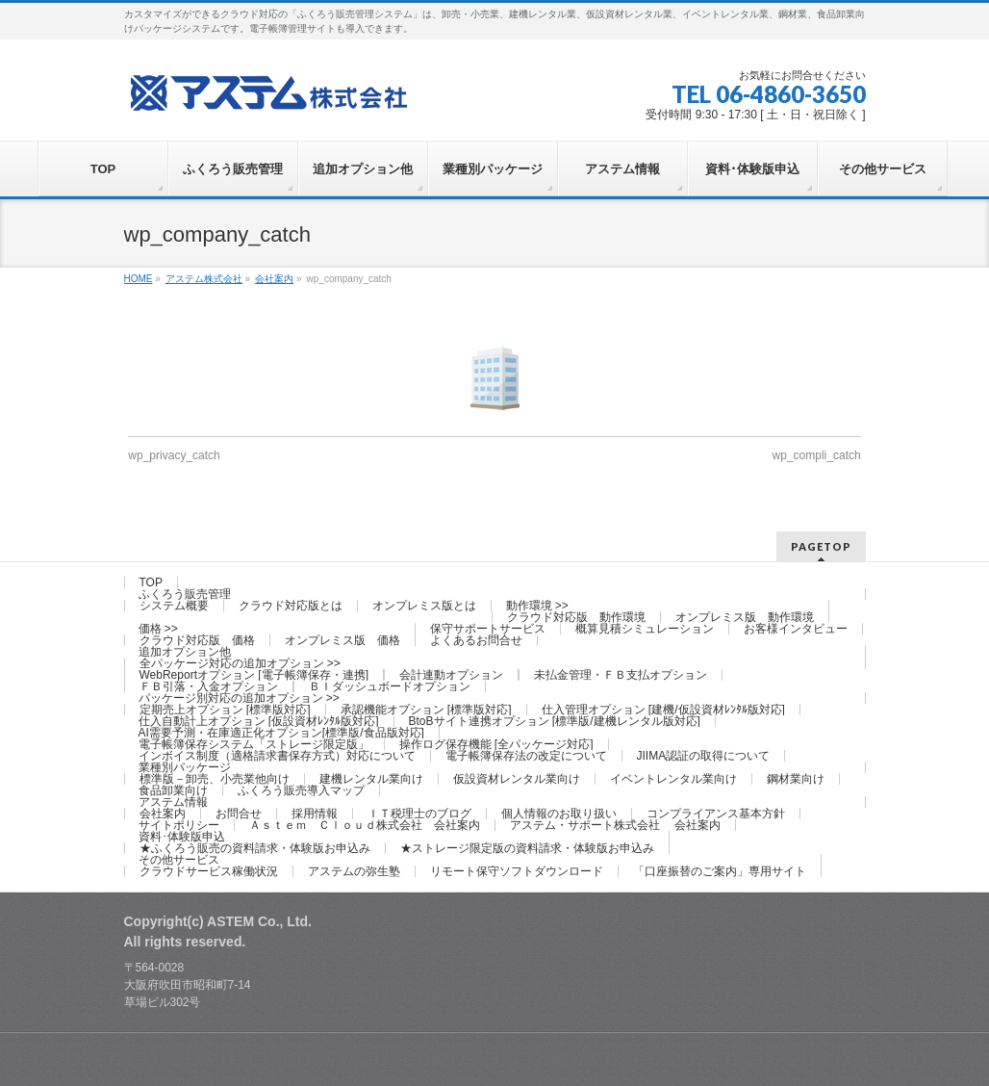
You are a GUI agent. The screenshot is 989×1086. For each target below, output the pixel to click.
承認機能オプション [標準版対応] (426, 709)
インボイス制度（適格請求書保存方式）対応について (277, 756)
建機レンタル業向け (371, 779)
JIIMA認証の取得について (704, 756)
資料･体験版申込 (182, 836)
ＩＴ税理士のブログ (419, 813)
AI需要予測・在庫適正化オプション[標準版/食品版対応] (281, 732)
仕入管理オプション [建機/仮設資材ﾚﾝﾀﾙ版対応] (663, 709)
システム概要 (174, 605)
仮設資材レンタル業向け (516, 779)
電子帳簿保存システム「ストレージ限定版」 (254, 744)
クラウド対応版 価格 (197, 640)
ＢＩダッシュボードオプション (389, 686)
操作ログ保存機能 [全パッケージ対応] (496, 744)
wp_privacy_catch (173, 455)
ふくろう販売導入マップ (301, 790)
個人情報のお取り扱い (559, 813)
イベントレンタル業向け (673, 779)
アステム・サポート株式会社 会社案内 (615, 825)
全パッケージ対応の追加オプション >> (240, 663)
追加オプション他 (185, 652)
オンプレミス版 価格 (342, 640)
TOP (151, 582)
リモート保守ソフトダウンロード (516, 871)
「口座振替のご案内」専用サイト (719, 871)
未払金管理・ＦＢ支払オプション (620, 675)
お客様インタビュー (796, 628)
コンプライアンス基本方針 (716, 813)
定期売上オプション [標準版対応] (225, 709)
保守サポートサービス (487, 628)
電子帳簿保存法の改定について (526, 756)
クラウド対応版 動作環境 (576, 617)
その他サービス (179, 860)
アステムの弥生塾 (354, 871)
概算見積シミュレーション (644, 628)
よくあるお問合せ (476, 640)
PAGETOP (821, 546)
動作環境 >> (537, 605)
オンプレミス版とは (424, 605)
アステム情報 (173, 802)
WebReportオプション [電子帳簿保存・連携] (253, 675)
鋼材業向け (795, 779)
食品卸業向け (173, 790)
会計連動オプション (451, 675)
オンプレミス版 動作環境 (744, 617)
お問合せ (239, 813)
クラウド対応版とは (290, 605)
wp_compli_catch (817, 455)
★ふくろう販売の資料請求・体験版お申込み (254, 848)
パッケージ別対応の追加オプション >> (239, 698)
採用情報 (315, 813)
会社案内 (162, 813)
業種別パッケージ (185, 767)
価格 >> (158, 628)
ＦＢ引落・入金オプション (208, 686)
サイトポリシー (179, 825)
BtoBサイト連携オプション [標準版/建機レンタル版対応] (554, 721)
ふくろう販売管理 (185, 594)
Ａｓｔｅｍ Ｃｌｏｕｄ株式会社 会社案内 (364, 825)
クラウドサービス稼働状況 (208, 871)
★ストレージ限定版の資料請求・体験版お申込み (527, 848)
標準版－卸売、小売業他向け (214, 779)
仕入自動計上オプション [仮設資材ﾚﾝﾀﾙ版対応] (259, 721)
